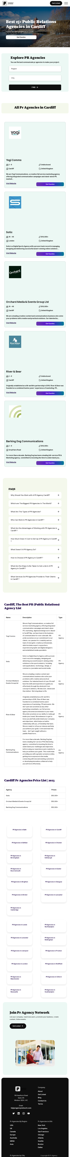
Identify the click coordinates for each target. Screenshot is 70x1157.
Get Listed (42, 1094)
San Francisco (43, 1131)
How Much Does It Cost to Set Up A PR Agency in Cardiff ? (34, 540)
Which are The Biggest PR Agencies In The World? (31, 503)
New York (41, 1125)
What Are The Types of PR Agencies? (26, 511)
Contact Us (42, 1101)
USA (11, 1125)
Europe (12, 1135)
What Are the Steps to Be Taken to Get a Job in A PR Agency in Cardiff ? (32, 567)
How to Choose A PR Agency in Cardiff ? (27, 557)
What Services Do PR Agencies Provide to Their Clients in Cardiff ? (33, 578)
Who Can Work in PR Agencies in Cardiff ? (27, 520)
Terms (40, 1104)
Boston (40, 1144)
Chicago (41, 1135)
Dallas (40, 1147)
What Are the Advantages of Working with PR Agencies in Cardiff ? (34, 529)
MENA (12, 1141)
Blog (39, 1097)
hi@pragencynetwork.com (21, 1108)
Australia (13, 1138)
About (40, 1091)
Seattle (41, 1141)
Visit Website (11, 183)
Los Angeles (42, 1128)
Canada (13, 1131)
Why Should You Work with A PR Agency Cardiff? (30, 495)
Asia (11, 1144)
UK (11, 1128)
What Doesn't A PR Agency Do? (23, 549)
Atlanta (40, 1138)
